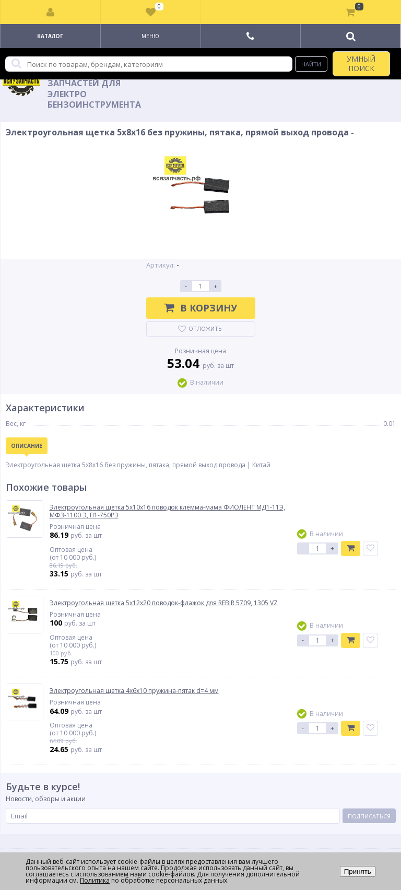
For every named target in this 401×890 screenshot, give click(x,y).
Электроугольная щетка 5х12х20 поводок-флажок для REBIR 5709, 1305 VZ (164, 603)
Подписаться (369, 816)
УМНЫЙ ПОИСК (361, 63)
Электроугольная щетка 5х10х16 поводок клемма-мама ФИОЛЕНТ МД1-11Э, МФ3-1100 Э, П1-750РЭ (167, 511)
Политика (95, 880)
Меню (150, 36)
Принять (357, 871)
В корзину (200, 308)
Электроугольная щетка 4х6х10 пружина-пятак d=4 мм (134, 691)
